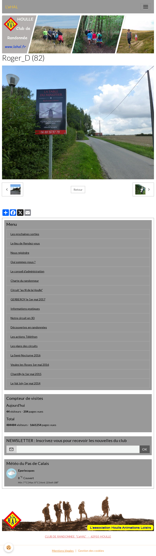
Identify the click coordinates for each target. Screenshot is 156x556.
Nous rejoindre (20, 252)
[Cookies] (8, 547)
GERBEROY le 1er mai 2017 (28, 299)
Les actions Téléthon (24, 336)
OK (144, 449)
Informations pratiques (25, 308)
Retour (78, 189)
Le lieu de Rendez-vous (25, 243)
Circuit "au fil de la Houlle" (27, 290)
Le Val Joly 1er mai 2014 (25, 383)
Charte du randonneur (25, 280)
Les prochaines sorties (25, 234)
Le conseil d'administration (27, 271)
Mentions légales (63, 550)
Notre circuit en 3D (23, 318)
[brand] (11, 7)
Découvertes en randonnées (29, 327)
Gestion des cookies (91, 550)
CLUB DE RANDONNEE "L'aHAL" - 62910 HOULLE (78, 536)
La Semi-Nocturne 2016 (25, 355)
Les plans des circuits (24, 346)
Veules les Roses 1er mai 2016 (30, 364)
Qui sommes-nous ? (23, 262)
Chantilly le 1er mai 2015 (26, 374)
